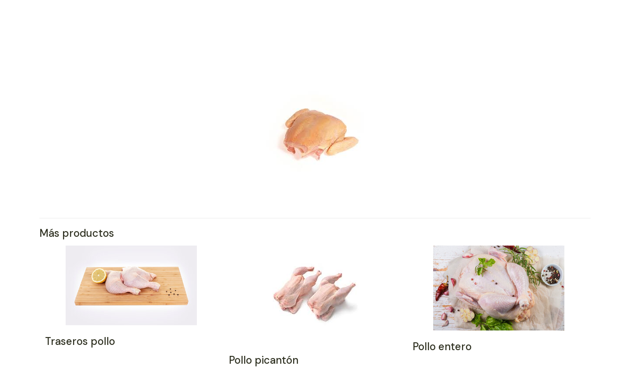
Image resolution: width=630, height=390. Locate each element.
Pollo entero (442, 346)
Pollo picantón (263, 360)
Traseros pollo (80, 341)
